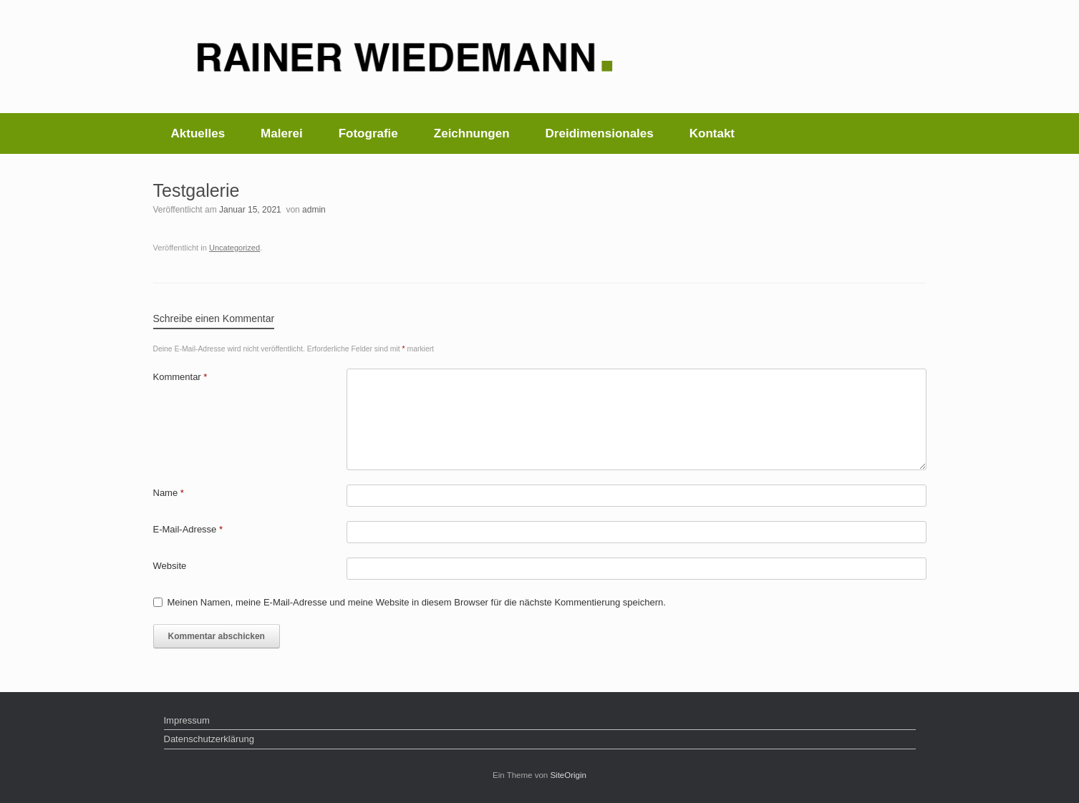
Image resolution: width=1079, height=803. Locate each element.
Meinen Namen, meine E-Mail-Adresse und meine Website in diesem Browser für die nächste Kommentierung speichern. (417, 602)
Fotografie (368, 133)
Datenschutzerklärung (209, 739)
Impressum (187, 720)
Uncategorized (234, 247)
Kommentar (180, 376)
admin (314, 210)
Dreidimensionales (600, 133)
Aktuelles (198, 133)
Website (170, 565)
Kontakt (712, 133)
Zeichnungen (472, 133)
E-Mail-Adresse (188, 529)
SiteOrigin (568, 775)
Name (168, 492)
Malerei (282, 133)
